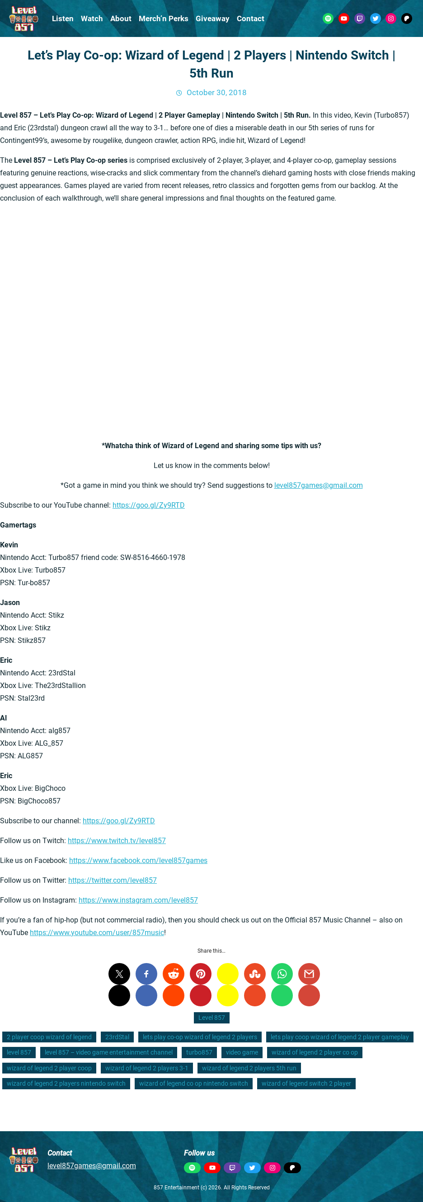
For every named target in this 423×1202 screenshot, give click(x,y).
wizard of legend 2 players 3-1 (146, 1068)
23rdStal (117, 1037)
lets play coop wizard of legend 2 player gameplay (340, 1037)
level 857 (19, 1052)
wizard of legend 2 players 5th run (249, 1068)
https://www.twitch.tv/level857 (117, 840)
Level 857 (211, 1017)
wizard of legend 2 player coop (49, 1068)
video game (242, 1052)
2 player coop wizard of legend (49, 1037)
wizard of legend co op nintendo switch (193, 1083)
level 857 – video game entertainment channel (109, 1052)
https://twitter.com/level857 (112, 880)
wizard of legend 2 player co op (315, 1052)
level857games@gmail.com (318, 485)
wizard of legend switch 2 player (306, 1083)
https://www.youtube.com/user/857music (97, 932)
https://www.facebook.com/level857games (138, 860)
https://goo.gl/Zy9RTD (149, 505)
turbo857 (199, 1052)
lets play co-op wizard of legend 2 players (200, 1037)
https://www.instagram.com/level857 (138, 900)
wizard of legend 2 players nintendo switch (66, 1083)
